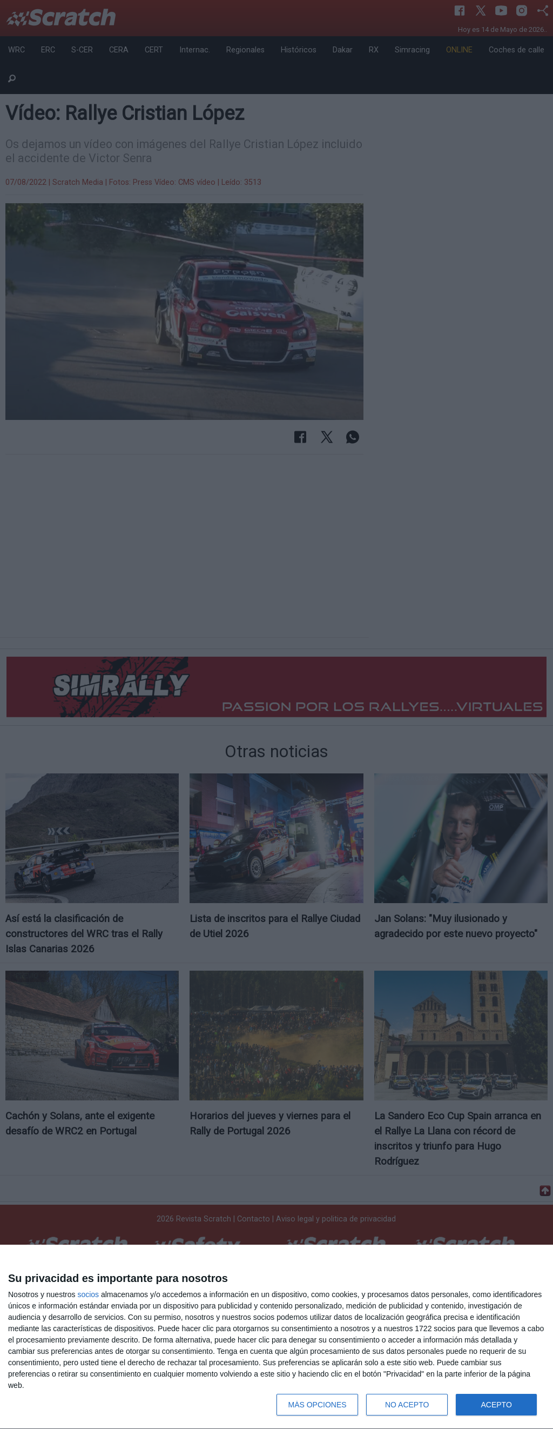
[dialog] (276, 1337)
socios (88, 1294)
